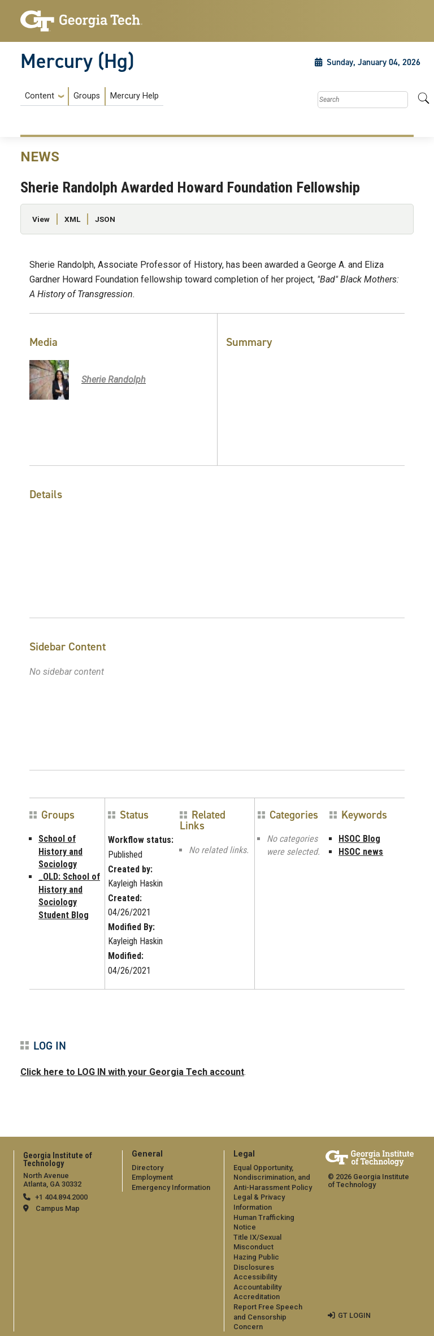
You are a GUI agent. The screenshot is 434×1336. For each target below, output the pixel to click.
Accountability (257, 1287)
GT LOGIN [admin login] (354, 1315)
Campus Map (58, 1208)
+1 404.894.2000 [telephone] (61, 1197)
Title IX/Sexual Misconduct (257, 1242)
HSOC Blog (359, 838)
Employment (152, 1177)
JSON (105, 219)
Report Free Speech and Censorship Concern (267, 1317)
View (41, 219)
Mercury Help (134, 96)
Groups (86, 96)
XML (72, 219)
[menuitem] (91, 96)
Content (39, 96)
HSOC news (360, 851)
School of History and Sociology (60, 851)
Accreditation (256, 1296)
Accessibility (255, 1277)
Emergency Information (171, 1187)
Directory (147, 1167)
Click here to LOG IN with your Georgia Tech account (132, 1072)
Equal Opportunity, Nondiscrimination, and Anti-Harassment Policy (272, 1177)
